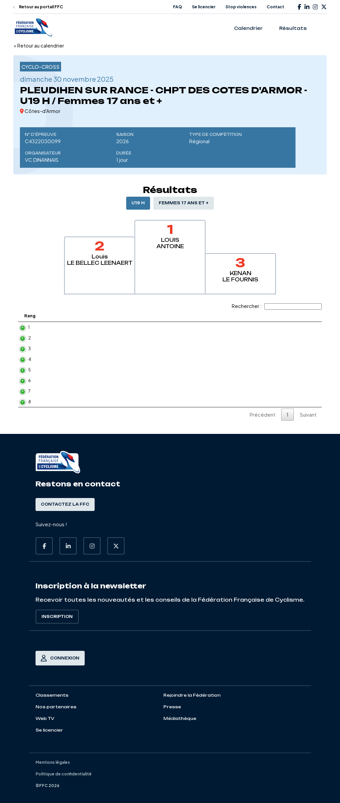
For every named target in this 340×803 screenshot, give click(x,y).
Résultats (293, 28)
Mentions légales (53, 762)
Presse (172, 706)
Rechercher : (277, 306)
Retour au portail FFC (38, 6)
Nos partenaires (56, 706)
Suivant (308, 414)
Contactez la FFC (65, 504)
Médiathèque (179, 718)
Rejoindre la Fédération (191, 695)
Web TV (45, 718)
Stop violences (241, 6)
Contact (275, 6)
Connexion (60, 658)
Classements (52, 695)
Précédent (262, 414)
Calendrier (248, 28)
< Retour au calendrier (38, 45)
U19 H (138, 203)
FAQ (177, 6)
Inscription (57, 616)
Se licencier (203, 6)
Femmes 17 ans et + (184, 203)
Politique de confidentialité (64, 773)
